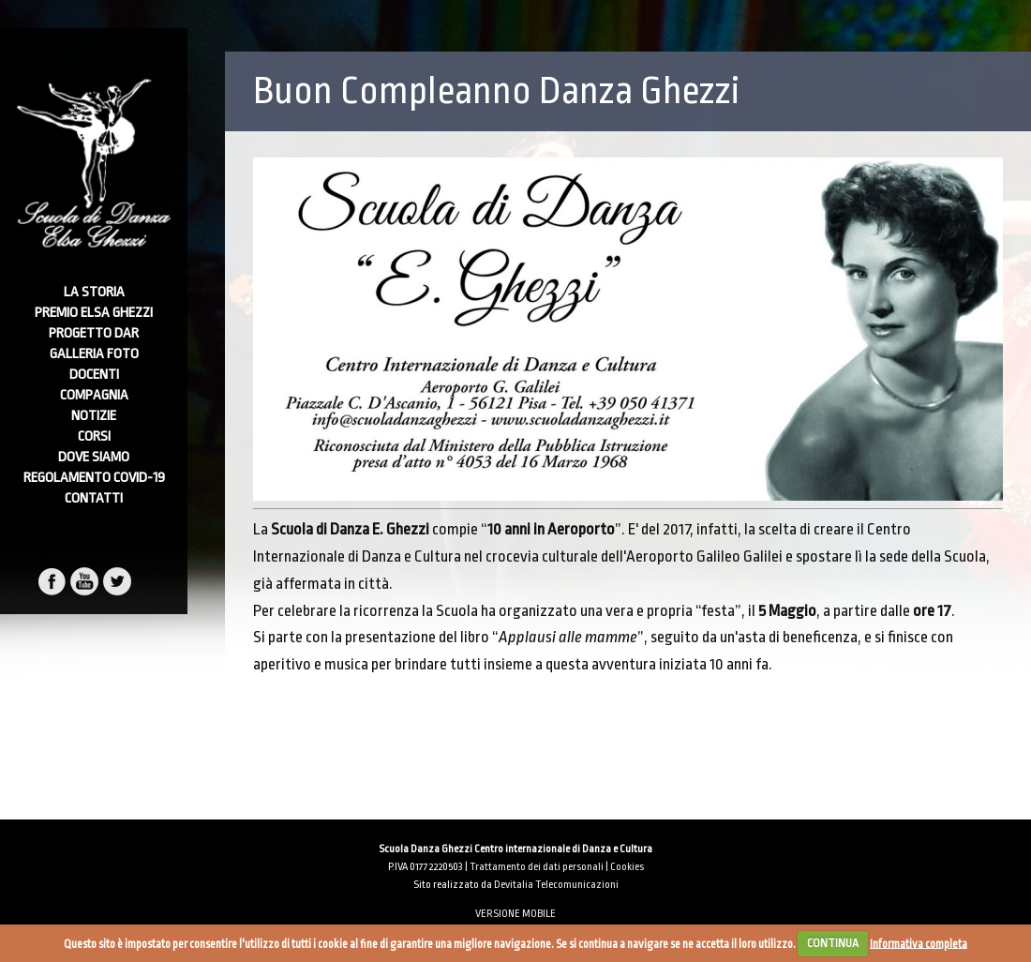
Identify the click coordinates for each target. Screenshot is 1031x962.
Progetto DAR (94, 333)
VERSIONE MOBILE (515, 914)
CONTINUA (833, 943)
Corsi (94, 436)
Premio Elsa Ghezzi (94, 313)
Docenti (94, 375)
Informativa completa (918, 943)
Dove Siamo (93, 457)
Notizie (93, 416)
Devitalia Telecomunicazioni (556, 885)
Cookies (627, 867)
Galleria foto (94, 354)
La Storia (94, 292)
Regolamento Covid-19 (94, 478)
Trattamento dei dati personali (537, 867)
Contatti (94, 498)
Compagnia (94, 395)
